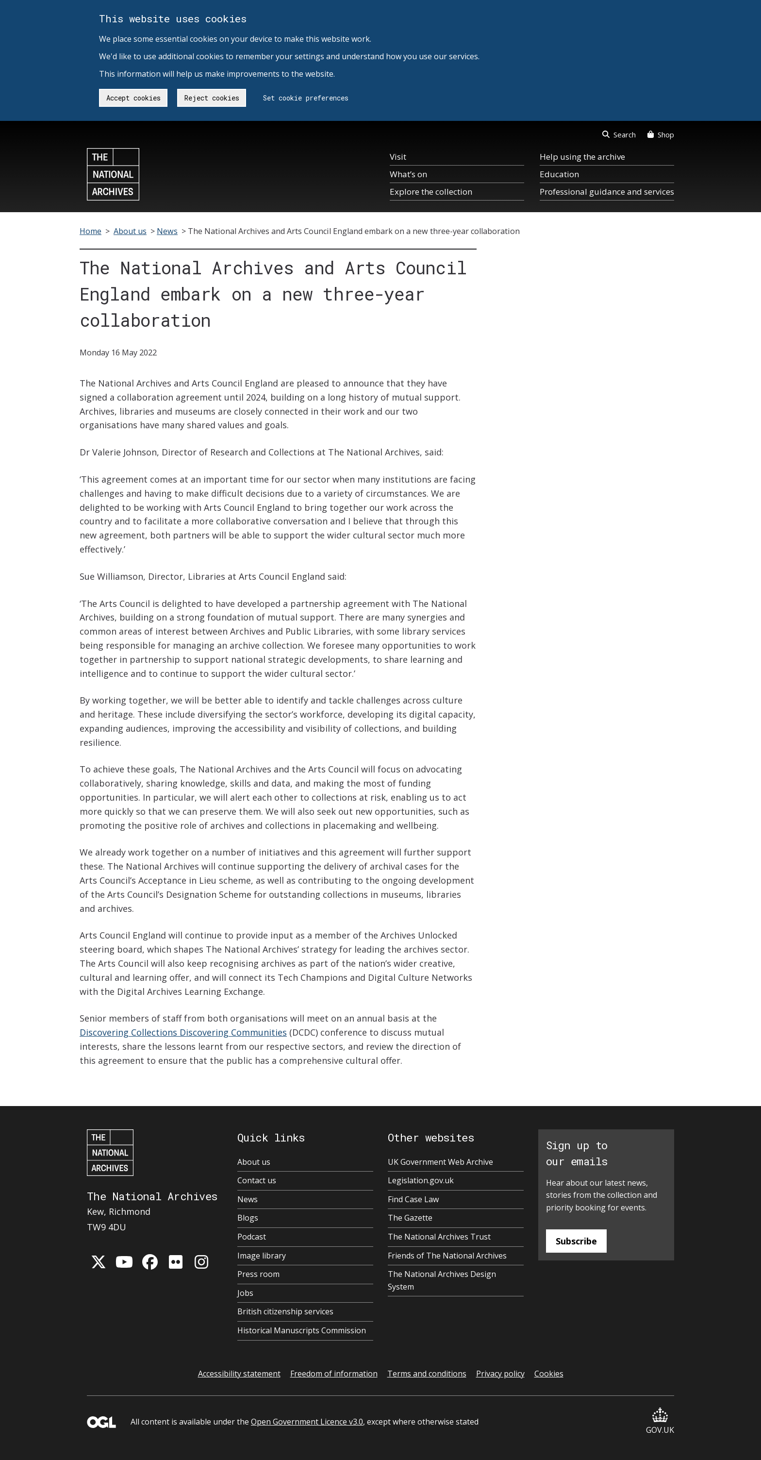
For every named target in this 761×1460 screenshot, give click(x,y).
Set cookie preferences (305, 97)
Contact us (256, 1180)
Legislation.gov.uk (421, 1180)
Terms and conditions (426, 1373)
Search (619, 134)
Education (559, 174)
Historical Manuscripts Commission (301, 1330)
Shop (660, 134)
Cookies (548, 1373)
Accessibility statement (239, 1373)
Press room (258, 1274)
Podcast (251, 1236)
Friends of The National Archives (447, 1255)
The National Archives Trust (439, 1236)
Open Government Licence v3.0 (307, 1421)
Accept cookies (133, 97)
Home (90, 231)
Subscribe (576, 1241)
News (167, 231)
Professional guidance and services (607, 191)
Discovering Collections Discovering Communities (183, 1032)
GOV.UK (660, 1421)
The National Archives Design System (442, 1280)
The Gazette (410, 1217)
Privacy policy (500, 1373)
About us (130, 231)
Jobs (245, 1293)
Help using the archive (582, 156)
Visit (398, 156)
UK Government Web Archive (440, 1162)
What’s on (408, 174)
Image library (261, 1255)
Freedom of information (334, 1373)
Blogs (247, 1217)
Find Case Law (413, 1199)
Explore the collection (431, 191)
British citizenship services (285, 1311)
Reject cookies (211, 97)
